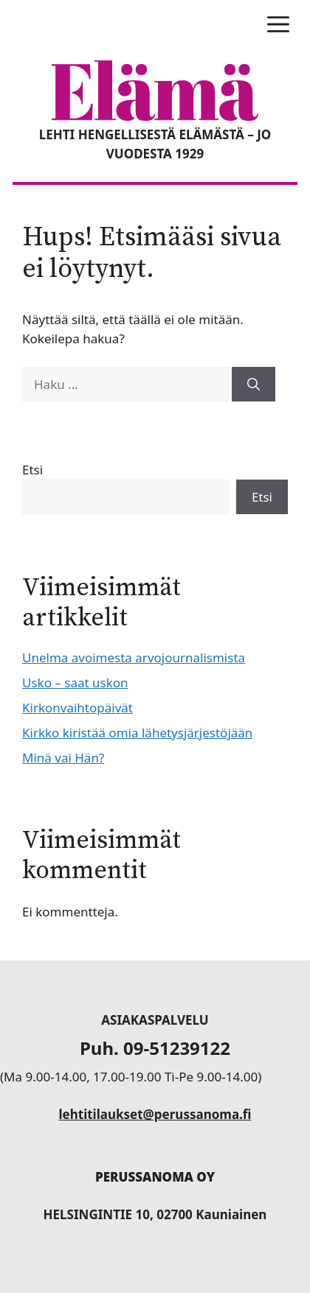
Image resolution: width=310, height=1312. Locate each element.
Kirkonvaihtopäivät (77, 707)
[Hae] (253, 384)
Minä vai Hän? (63, 757)
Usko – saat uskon (75, 682)
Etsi (32, 469)
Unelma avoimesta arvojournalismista (133, 657)
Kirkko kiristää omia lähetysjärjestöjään (137, 732)
